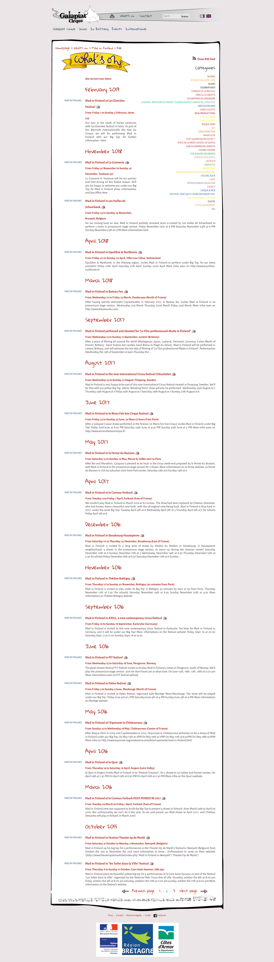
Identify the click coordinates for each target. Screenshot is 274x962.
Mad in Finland (102, 48)
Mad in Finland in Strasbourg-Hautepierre (112, 535)
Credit (147, 915)
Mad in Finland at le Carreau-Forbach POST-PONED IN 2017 (123, 798)
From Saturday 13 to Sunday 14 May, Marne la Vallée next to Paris (123, 459)
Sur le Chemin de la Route (200, 146)
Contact (146, 16)
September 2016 (104, 607)
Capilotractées (206, 132)
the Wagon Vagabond (202, 154)
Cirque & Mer (208, 190)
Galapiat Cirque (64, 29)
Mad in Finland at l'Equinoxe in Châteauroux (113, 722)
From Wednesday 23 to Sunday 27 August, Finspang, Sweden (120, 380)
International (135, 29)
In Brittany (99, 29)
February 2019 (102, 89)
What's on (127, 16)
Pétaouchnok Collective (201, 183)
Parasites (209, 165)
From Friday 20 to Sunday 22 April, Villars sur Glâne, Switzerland (123, 258)
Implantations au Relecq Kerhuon (195, 172)
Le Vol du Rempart (205, 205)
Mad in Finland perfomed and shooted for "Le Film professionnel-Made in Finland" (138, 331)
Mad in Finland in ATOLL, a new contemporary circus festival (123, 618)
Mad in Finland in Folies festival (105, 683)
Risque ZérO (208, 124)
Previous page (138, 890)
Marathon (209, 135)
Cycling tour (208, 176)
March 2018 (99, 280)
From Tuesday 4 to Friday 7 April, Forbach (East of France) (118, 498)
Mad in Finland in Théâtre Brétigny (107, 578)
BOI (213, 128)
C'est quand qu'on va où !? (200, 139)
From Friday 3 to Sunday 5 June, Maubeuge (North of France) (120, 689)
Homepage (63, 48)
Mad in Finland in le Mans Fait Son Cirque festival (117, 413)
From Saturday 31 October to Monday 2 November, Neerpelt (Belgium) (126, 843)
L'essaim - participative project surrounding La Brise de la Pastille (178, 102)
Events (117, 29)
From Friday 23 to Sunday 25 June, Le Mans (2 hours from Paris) (122, 419)
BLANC (211, 84)
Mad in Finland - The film (201, 198)
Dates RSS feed (204, 59)
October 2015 (101, 826)
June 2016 (97, 646)
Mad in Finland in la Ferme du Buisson (110, 453)
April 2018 (96, 241)
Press (110, 915)
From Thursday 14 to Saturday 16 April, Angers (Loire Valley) (120, 768)
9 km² (212, 179)
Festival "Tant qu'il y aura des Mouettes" (192, 194)
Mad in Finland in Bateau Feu (104, 291)
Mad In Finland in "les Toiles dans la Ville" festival (117, 863)
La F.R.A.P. (210, 161)
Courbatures (207, 87)
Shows (83, 29)
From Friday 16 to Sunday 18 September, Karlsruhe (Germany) (121, 624)
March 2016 (98, 787)
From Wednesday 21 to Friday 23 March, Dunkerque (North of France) (125, 297)
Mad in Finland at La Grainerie (104, 162)
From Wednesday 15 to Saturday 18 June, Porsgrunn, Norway (120, 663)
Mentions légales (134, 915)
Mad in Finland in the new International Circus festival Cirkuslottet (128, 374)
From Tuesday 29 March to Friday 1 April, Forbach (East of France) (123, 804)
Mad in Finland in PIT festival (104, 657)
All (213, 209)
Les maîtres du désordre (201, 98)
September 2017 (104, 320)
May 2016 (96, 711)
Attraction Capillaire (203, 80)
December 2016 (103, 524)
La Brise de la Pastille (203, 91)
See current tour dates (98, 78)
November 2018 (103, 151)
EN (208, 16)
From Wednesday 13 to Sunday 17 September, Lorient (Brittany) (122, 337)
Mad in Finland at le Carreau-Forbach (109, 492)
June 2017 (97, 402)
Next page (194, 890)
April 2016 (96, 751)
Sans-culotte (207, 109)
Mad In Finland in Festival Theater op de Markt (115, 837)
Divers (211, 201)
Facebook (160, 915)
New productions (205, 113)
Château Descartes (204, 157)
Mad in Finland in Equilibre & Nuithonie (111, 252)
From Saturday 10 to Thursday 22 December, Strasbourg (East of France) (127, 541)
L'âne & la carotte (205, 95)
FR (201, 16)
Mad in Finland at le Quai (101, 762)
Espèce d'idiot (207, 121)
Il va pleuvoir (207, 117)
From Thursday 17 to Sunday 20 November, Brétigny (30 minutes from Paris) (129, 584)
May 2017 (96, 442)
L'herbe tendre (206, 150)
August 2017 (100, 363)
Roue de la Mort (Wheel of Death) (196, 143)
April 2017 (97, 481)
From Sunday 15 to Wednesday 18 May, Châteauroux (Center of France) (126, 728)
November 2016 (103, 567)
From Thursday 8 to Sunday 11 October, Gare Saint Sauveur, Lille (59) (124, 869)
